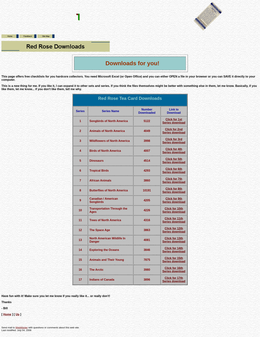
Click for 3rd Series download (173, 141)
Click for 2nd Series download (173, 131)
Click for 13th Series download (173, 240)
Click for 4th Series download (173, 151)
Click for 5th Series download (173, 161)
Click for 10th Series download (173, 210)
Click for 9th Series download (173, 200)
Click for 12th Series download (173, 230)
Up (17, 314)
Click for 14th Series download (173, 250)
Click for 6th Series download (173, 170)
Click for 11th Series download (173, 220)
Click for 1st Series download (173, 121)
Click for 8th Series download (173, 190)
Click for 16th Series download (173, 270)
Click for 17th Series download (173, 279)
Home (7, 314)
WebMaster (22, 327)
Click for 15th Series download (173, 260)
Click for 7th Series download (173, 180)
